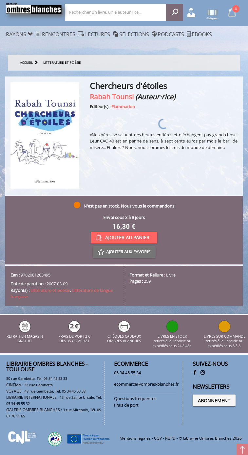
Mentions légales (135, 438)
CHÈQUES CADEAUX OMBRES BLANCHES (124, 336)
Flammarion (123, 107)
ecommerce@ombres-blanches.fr (146, 384)
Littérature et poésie (50, 290)
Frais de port (126, 405)
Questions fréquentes (135, 398)
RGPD (170, 438)
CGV (158, 438)
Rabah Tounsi (112, 96)
